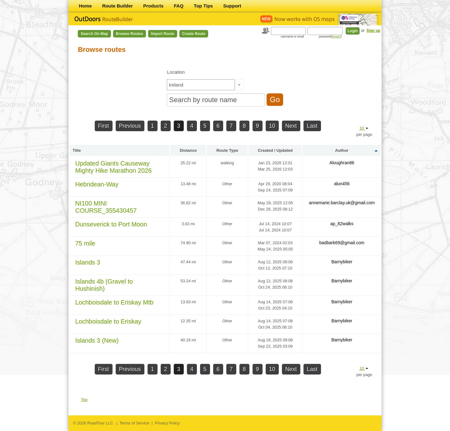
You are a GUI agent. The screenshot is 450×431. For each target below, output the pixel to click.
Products (153, 5)
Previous (130, 126)
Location (176, 72)
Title (76, 150)
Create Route (194, 34)
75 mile (85, 243)
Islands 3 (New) (97, 340)
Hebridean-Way (96, 184)
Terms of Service (134, 423)
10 (272, 126)
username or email (292, 36)
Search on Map (94, 34)
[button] (239, 84)
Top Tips (203, 5)
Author (341, 150)
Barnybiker (341, 261)
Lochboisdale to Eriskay (108, 321)
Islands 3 (87, 262)
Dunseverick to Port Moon (111, 224)
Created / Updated (275, 150)
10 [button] (363, 128)
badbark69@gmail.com (341, 242)
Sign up (373, 30)
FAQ (178, 5)
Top (84, 399)
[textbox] (201, 84)
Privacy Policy (167, 423)
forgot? (336, 36)
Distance (188, 150)
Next (291, 126)
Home (85, 5)
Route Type (227, 150)
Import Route (162, 34)
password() (330, 36)
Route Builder (117, 5)
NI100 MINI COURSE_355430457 (106, 207)
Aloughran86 (341, 162)
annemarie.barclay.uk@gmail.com (342, 202)
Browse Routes (129, 34)
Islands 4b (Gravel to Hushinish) (104, 285)
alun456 (342, 183)
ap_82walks (341, 223)
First (103, 126)
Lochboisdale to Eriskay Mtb (114, 302)
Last (312, 126)
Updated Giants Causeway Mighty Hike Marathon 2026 (113, 167)
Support (232, 5)
